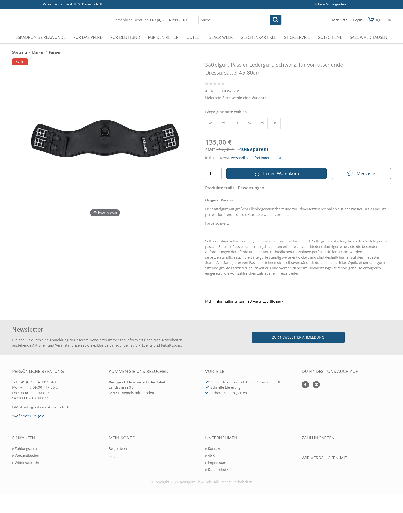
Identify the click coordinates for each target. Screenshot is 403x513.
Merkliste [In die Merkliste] (361, 173)
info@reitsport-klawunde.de (47, 407)
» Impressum (215, 462)
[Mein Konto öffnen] (357, 19)
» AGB (210, 455)
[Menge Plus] (219, 170)
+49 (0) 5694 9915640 (168, 19)
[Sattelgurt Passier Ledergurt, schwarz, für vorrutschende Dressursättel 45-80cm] (105, 138)
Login (113, 455)
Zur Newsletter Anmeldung (298, 337)
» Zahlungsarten (25, 448)
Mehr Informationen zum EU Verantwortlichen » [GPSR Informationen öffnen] (244, 301)
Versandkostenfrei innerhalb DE (256, 158)
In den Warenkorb (276, 173)
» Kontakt (212, 448)
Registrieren (118, 448)
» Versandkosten (25, 455)
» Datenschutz (216, 469)
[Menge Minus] (219, 176)
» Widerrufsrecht (25, 462)
